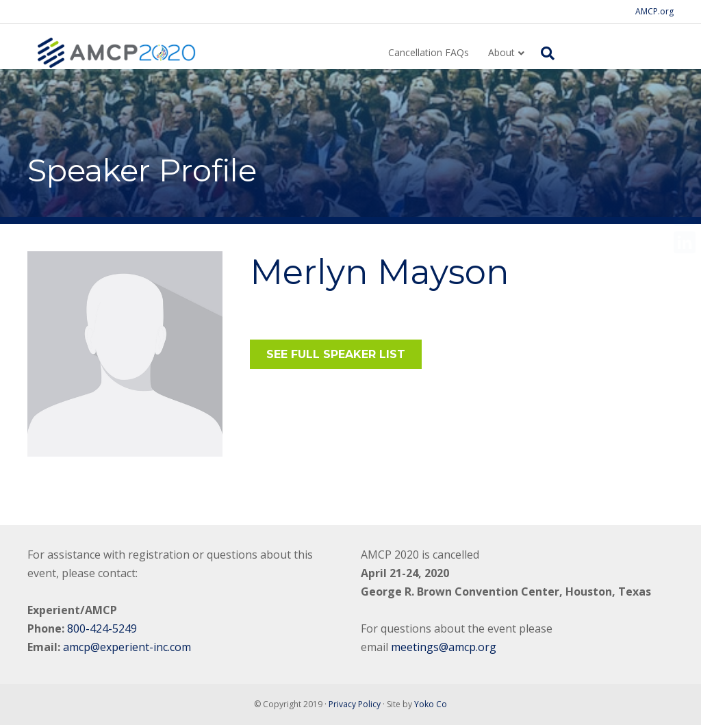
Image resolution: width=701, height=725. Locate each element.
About (501, 52)
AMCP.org (654, 11)
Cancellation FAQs (428, 52)
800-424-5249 (102, 628)
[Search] (544, 53)
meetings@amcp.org (443, 646)
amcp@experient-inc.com (127, 646)
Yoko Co (430, 704)
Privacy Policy (355, 704)
